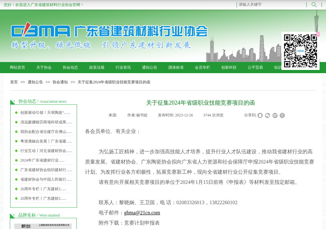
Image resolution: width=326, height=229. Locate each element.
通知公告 (149, 67)
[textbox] (271, 4)
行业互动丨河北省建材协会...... (46, 151)
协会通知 (60, 82)
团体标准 (176, 67)
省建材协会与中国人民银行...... (46, 179)
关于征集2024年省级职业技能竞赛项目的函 (114, 82)
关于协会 (44, 67)
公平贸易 (255, 67)
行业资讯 (123, 67)
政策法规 (96, 67)
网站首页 (17, 67)
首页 (14, 82)
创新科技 (229, 67)
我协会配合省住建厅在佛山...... (46, 131)
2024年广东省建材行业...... (42, 160)
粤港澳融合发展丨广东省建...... (46, 141)
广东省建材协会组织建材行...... (46, 170)
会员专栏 (202, 67)
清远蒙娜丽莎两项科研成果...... (46, 122)
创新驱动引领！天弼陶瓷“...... (45, 112)
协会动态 (70, 67)
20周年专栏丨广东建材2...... (43, 189)
